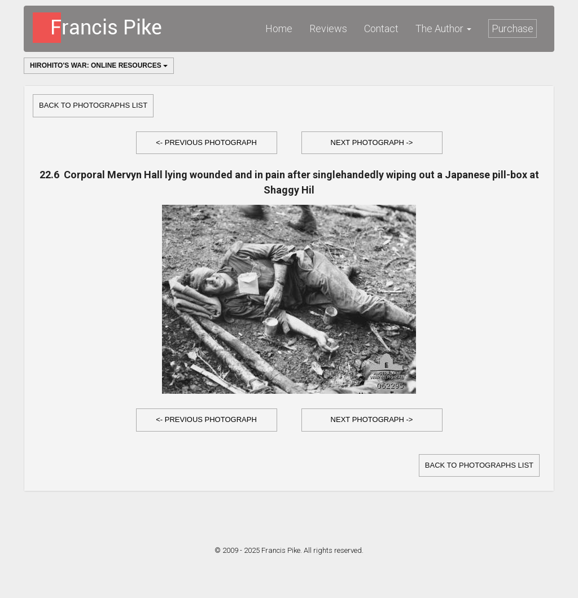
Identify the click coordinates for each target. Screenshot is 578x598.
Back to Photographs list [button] (93, 105)
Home (278, 28)
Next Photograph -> (372, 142)
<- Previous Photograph (206, 142)
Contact (381, 28)
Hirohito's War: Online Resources (99, 65)
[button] (206, 143)
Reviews (328, 28)
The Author (443, 28)
